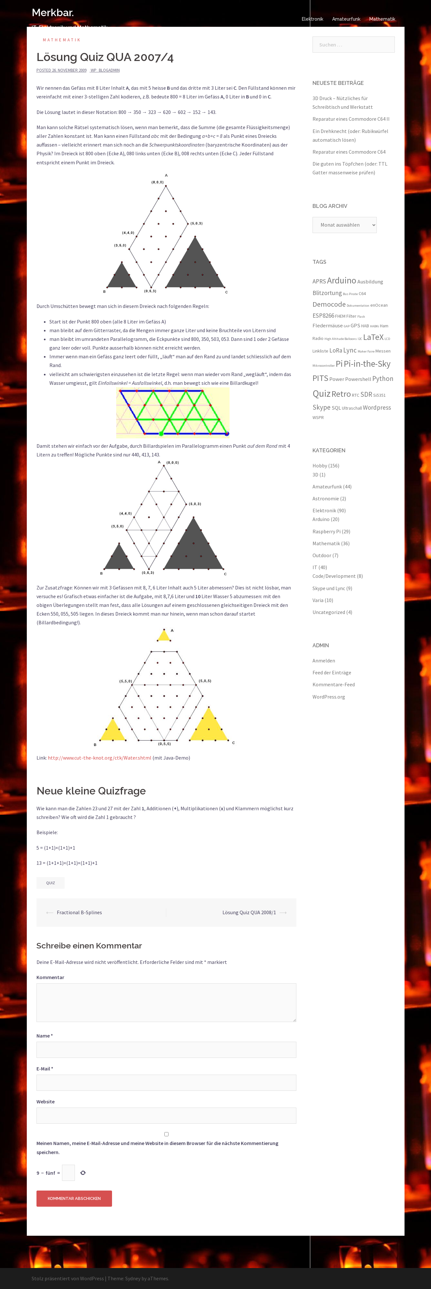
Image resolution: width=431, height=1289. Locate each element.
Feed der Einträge (332, 672)
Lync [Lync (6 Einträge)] (350, 350)
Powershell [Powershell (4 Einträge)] (358, 379)
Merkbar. (53, 12)
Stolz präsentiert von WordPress (68, 1278)
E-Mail (44, 1068)
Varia (318, 600)
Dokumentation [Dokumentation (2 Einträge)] (358, 305)
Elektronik (312, 19)
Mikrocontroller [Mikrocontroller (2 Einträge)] (324, 365)
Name (44, 1035)
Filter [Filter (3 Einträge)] (351, 316)
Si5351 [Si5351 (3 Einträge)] (379, 395)
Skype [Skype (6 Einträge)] (322, 407)
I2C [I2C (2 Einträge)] (360, 339)
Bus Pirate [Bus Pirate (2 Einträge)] (350, 294)
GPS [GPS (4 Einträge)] (355, 325)
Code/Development (334, 576)
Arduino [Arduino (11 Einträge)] (341, 280)
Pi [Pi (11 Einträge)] (339, 363)
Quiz (50, 882)
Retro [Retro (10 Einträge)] (341, 393)
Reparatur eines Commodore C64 (349, 151)
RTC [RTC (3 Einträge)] (355, 395)
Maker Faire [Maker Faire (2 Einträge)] (366, 351)
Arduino (321, 519)
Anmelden (324, 660)
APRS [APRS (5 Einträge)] (319, 281)
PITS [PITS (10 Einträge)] (320, 378)
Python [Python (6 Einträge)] (383, 378)
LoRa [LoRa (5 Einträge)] (335, 350)
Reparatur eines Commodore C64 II (351, 119)
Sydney (132, 1278)
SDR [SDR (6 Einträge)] (366, 394)
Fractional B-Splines (79, 912)
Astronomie (326, 498)
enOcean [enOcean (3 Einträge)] (379, 305)
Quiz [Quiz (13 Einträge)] (322, 393)
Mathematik (382, 19)
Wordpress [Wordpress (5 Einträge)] (377, 407)
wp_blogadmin (105, 70)
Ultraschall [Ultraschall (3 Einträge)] (352, 408)
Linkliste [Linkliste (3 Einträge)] (320, 351)
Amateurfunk (346, 19)
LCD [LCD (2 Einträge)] (387, 339)
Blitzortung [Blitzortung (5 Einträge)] (327, 293)
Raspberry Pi (327, 531)
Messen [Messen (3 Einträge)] (383, 351)
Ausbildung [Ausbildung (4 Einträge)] (370, 281)
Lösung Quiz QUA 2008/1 (249, 912)
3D (315, 474)
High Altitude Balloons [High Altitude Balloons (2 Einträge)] (340, 339)
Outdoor (322, 555)
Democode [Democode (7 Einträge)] (329, 304)
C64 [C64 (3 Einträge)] (362, 293)
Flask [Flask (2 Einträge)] (361, 316)
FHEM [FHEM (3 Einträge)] (340, 316)
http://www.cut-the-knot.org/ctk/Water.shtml (100, 757)
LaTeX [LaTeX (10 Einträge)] (373, 337)
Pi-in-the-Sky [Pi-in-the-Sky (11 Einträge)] (367, 363)
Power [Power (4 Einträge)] (336, 379)
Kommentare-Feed (334, 684)
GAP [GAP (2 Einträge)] (347, 326)
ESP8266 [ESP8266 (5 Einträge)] (323, 315)
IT (315, 567)
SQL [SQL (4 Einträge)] (336, 407)
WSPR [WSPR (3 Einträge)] (318, 417)
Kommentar (50, 977)
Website (45, 1101)
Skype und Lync (329, 588)
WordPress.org (329, 696)
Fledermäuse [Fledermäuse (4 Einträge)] (328, 325)
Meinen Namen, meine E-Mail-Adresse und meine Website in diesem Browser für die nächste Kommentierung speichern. (157, 1147)
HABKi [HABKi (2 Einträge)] (374, 326)
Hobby (320, 465)
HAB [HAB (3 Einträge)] (365, 326)
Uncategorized (329, 612)
